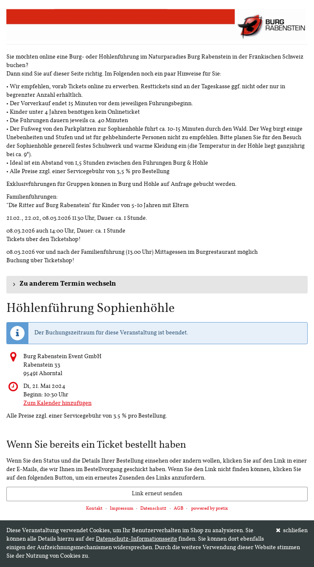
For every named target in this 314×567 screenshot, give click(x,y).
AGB (178, 508)
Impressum (121, 508)
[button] (157, 284)
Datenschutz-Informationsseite (136, 539)
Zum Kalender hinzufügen (57, 403)
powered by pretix (209, 508)
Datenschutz (153, 508)
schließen (292, 530)
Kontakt (94, 508)
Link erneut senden (157, 494)
